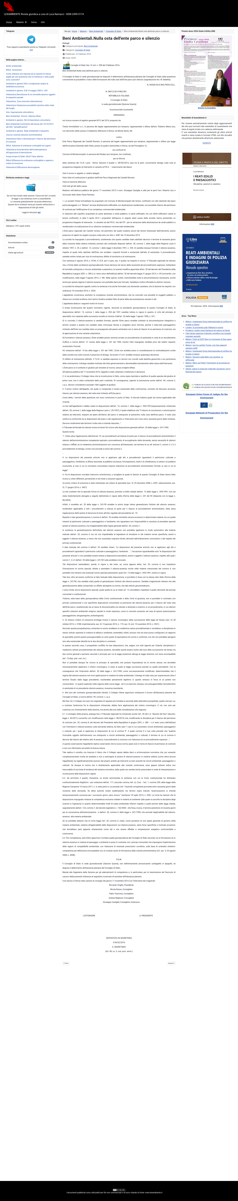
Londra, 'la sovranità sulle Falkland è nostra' (204, 327)
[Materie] (25, 22)
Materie (20, 22)
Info (43, 22)
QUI (31, 50)
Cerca (34, 22)
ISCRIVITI (207, 143)
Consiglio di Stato (82, 50)
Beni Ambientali (91, 46)
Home (9, 22)
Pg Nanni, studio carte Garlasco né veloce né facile (207, 330)
